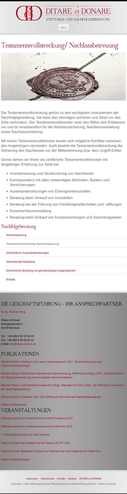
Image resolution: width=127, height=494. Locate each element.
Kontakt (10, 279)
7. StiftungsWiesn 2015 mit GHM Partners (25, 434)
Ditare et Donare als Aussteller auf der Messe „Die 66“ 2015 (35, 443)
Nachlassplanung (16, 235)
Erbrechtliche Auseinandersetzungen (27, 252)
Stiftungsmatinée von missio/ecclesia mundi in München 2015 (37, 426)
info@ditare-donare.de (23, 344)
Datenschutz (47, 478)
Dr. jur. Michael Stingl (13, 311)
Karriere (72, 478)
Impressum (32, 478)
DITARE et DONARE (90, 478)
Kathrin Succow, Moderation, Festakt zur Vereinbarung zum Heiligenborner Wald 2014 (51, 451)
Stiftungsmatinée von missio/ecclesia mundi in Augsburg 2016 (37, 418)
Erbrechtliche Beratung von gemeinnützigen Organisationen (41, 270)
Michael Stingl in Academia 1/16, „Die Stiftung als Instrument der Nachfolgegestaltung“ (51, 396)
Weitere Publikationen (14, 404)
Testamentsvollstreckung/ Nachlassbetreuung (32, 243)
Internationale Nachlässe (20, 261)
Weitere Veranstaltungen (15, 459)
